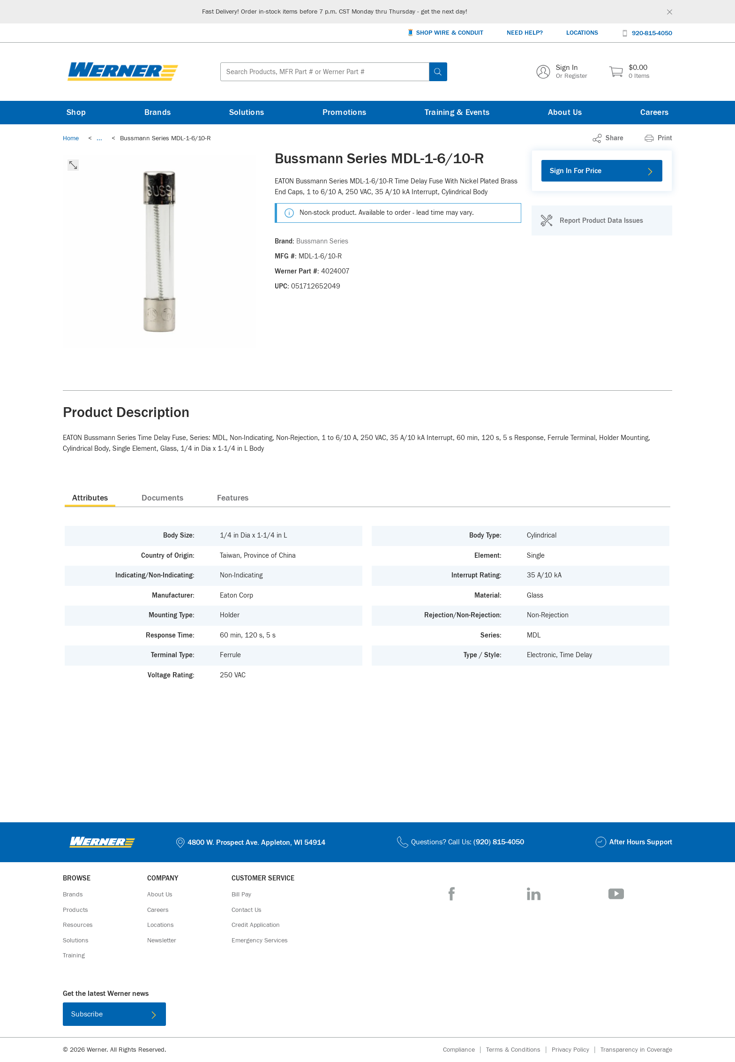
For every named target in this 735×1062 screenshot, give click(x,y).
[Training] (74, 955)
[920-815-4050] (647, 33)
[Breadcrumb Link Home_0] (71, 138)
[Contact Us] (247, 910)
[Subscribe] (114, 1014)
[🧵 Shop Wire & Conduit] (444, 33)
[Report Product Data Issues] (591, 220)
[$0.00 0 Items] (629, 71)
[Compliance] (464, 1050)
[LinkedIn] (533, 894)
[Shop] (76, 112)
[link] (99, 138)
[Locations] (582, 33)
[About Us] (565, 112)
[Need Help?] (525, 33)
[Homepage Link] (123, 72)
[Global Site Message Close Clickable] (669, 12)
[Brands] (158, 112)
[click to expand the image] (73, 165)
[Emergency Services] (260, 940)
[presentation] (90, 498)
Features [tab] (232, 498)
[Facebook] (451, 894)
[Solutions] (246, 112)
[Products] (75, 910)
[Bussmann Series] (322, 241)
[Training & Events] (457, 112)
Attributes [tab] (90, 498)
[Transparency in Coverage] (636, 1050)
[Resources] (78, 925)
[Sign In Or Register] (561, 71)
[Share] (607, 138)
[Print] (658, 138)
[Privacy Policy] (576, 1050)
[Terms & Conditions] (519, 1050)
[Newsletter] (161, 940)
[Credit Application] (256, 925)
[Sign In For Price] (601, 171)
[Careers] (654, 112)
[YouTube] (616, 894)
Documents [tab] (162, 498)
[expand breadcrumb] (99, 138)
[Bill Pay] (241, 894)
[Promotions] (344, 112)
